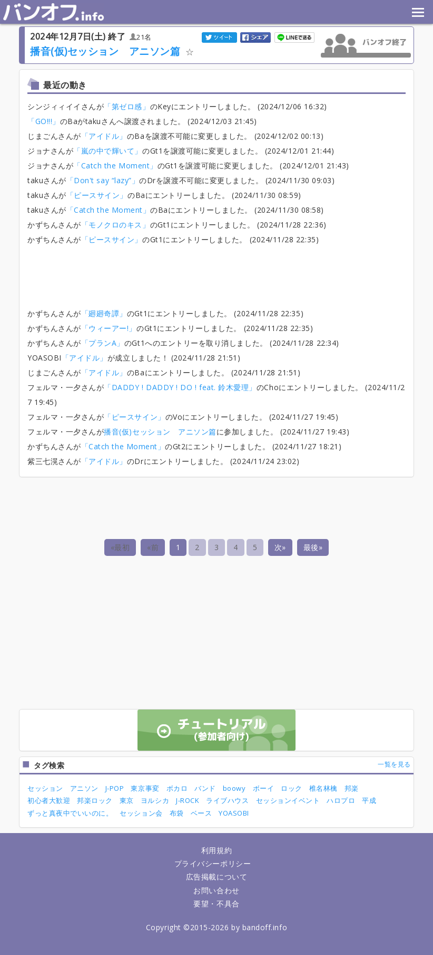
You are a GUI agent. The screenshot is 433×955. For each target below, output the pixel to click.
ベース (201, 813)
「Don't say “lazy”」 (103, 180)
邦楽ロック (95, 800)
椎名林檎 (323, 788)
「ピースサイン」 (96, 195)
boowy (234, 788)
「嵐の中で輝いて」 (107, 151)
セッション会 (141, 813)
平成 (369, 800)
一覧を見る (394, 764)
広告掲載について (216, 877)
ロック (291, 788)
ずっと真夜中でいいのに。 (70, 813)
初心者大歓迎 (48, 800)
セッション (45, 788)
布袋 (177, 813)
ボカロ (177, 788)
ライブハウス (227, 800)
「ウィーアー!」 (108, 328)
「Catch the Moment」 (115, 165)
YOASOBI (234, 813)
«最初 (120, 547)
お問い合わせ (216, 890)
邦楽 (352, 788)
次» (280, 547)
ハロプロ (341, 800)
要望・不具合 (216, 904)
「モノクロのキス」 (115, 225)
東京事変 (145, 788)
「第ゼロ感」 (127, 106)
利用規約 (216, 850)
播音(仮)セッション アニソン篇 (105, 51)
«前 (153, 547)
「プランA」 (102, 343)
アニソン (84, 788)
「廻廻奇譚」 (104, 313)
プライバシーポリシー (212, 863)
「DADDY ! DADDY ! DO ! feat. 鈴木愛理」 (180, 387)
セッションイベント (288, 800)
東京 (127, 800)
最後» (313, 547)
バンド (205, 788)
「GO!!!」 (43, 121)
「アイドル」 (104, 136)
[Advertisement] (219, 273)
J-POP (114, 788)
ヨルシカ (155, 800)
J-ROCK (187, 800)
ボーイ (263, 788)
